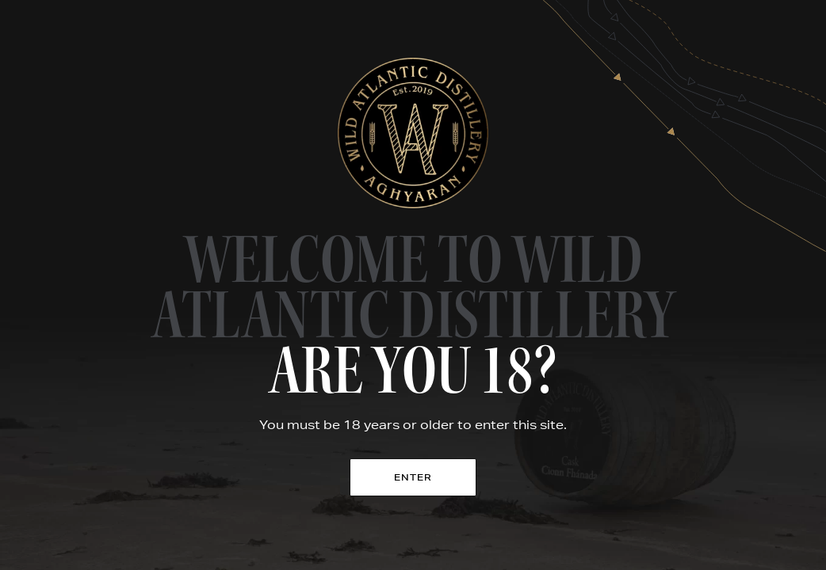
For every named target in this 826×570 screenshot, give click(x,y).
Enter (413, 477)
